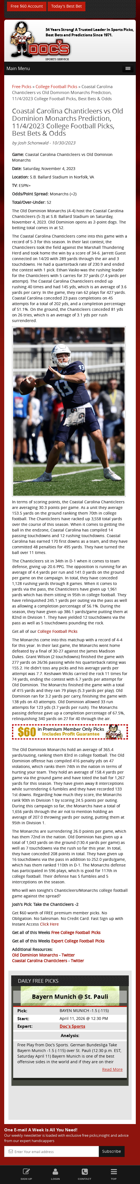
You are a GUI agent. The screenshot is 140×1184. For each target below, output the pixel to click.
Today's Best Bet (66, 6)
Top (114, 1174)
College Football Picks (56, 86)
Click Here (49, 924)
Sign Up (26, 1174)
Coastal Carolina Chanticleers (39, 960)
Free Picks (21, 86)
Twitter (68, 955)
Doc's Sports (72, 1026)
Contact (85, 1174)
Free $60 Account (27, 6)
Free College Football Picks (76, 932)
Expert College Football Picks (77, 941)
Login (55, 1174)
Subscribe (111, 1151)
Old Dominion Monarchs (35, 955)
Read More (112, 1069)
